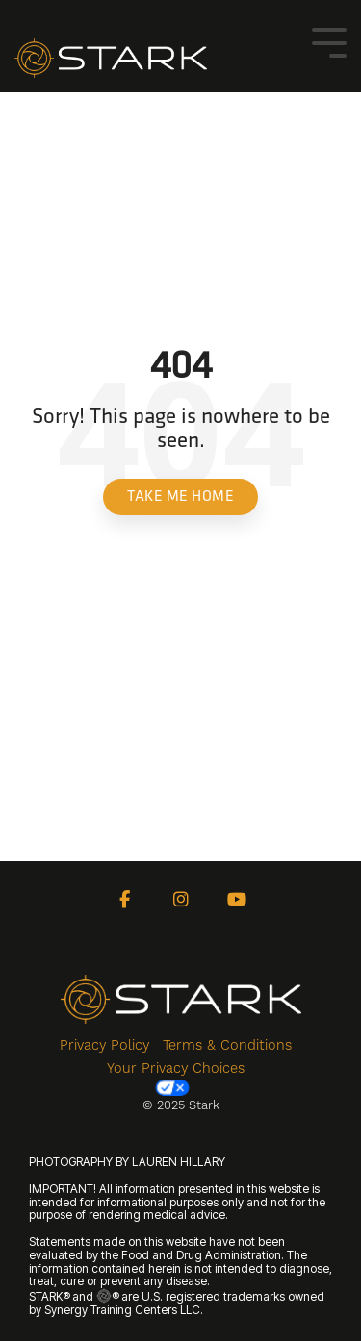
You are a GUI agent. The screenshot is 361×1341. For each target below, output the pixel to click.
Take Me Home (180, 497)
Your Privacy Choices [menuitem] (176, 1078)
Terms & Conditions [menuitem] (227, 1045)
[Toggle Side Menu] (329, 41)
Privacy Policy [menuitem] (104, 1045)
